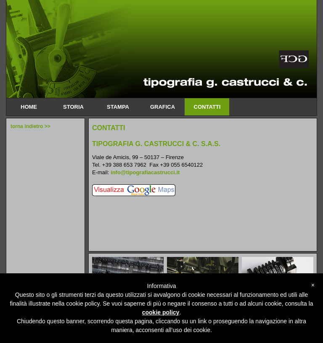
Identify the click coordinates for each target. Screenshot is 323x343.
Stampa (117, 107)
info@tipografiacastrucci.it (145, 172)
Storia (73, 107)
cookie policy (161, 312)
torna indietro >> (30, 126)
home (28, 107)
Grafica (162, 107)
